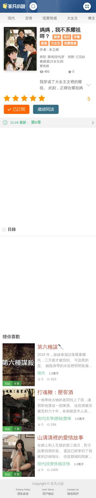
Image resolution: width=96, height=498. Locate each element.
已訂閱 (19, 109)
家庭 (44, 43)
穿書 (77, 37)
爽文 (91, 18)
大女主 (72, 18)
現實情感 (49, 18)
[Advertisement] (48, 175)
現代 (11, 18)
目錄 (8, 229)
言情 (28, 18)
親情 (57, 37)
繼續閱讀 (46, 109)
